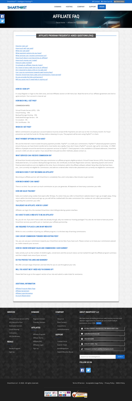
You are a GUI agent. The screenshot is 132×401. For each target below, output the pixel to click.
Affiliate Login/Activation (24, 293)
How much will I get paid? (24, 48)
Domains (57, 7)
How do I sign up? (22, 46)
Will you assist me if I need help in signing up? (32, 79)
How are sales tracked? (24, 63)
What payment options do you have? (29, 53)
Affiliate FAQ (72, 22)
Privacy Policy (109, 383)
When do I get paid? (23, 51)
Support (92, 7)
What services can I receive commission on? (31, 56)
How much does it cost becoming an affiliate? (32, 58)
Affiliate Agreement (22, 291)
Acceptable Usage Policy (94, 383)
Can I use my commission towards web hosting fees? (34, 72)
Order (101, 7)
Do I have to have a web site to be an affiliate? (32, 67)
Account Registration (23, 296)
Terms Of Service (78, 383)
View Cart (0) (107, 1)
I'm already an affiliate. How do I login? (29, 65)
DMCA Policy (120, 383)
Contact (97, 1)
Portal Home (60, 22)
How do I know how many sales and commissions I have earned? (38, 75)
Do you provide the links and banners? (29, 77)
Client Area (120, 1)
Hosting (69, 7)
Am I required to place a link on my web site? (31, 70)
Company (80, 7)
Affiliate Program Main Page (25, 288)
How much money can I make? (26, 60)
